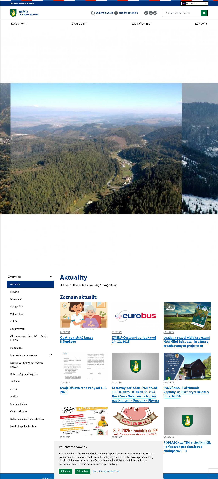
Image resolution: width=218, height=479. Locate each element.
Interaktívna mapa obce (31, 355)
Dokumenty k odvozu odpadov (27, 418)
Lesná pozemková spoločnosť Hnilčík (26, 364)
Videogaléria (17, 314)
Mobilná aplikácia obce (23, 426)
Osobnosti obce (19, 404)
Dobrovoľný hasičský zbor (24, 374)
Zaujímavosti (17, 328)
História (14, 291)
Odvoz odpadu (18, 411)
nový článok (109, 285)
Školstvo (15, 381)
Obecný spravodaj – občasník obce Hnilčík (29, 338)
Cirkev (13, 389)
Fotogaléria (16, 306)
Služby (14, 396)
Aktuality (15, 284)
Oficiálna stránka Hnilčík (23, 3)
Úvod (64, 285)
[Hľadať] (204, 13)
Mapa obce (16, 347)
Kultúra (14, 321)
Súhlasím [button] (65, 471)
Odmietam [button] (83, 471)
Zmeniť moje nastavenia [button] (106, 471)
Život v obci (14, 276)
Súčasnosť (16, 299)
